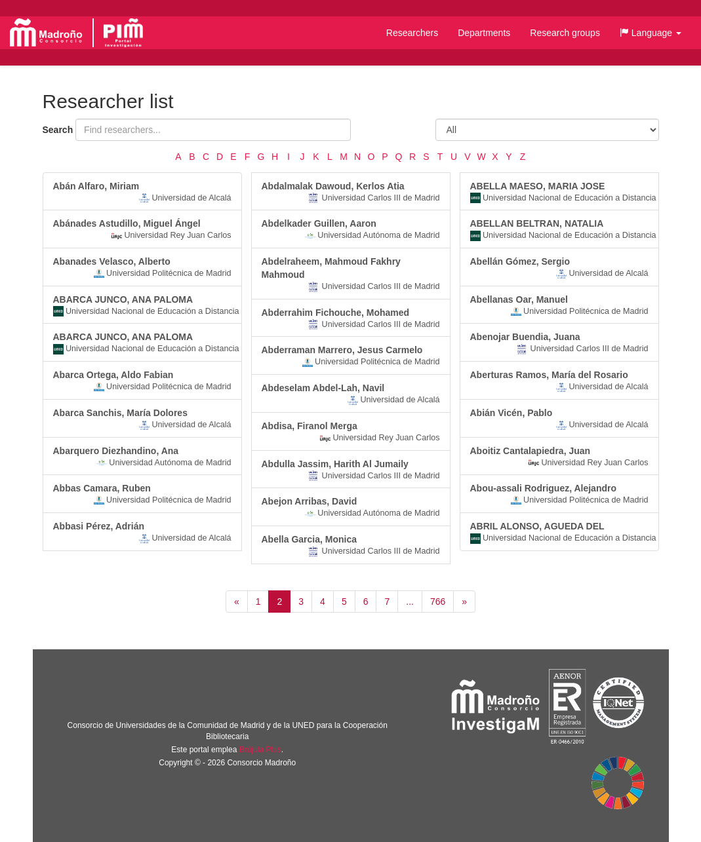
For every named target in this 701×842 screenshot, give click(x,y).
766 (437, 601)
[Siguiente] (464, 601)
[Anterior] (237, 601)
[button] (650, 32)
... (410, 601)
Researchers (412, 33)
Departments (484, 33)
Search (58, 129)
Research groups (565, 33)
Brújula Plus (260, 749)
